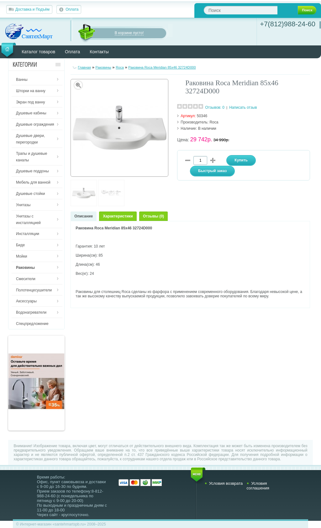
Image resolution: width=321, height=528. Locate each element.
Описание (83, 216)
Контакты (99, 51)
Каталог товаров (38, 51)
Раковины (103, 67)
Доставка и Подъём (32, 9)
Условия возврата (226, 483)
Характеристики (118, 216)
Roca (120, 67)
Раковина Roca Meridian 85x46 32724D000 (162, 67)
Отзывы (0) (153, 216)
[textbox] (240, 10)
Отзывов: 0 (214, 107)
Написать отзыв (243, 107)
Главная (84, 67)
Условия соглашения (257, 485)
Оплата (72, 9)
